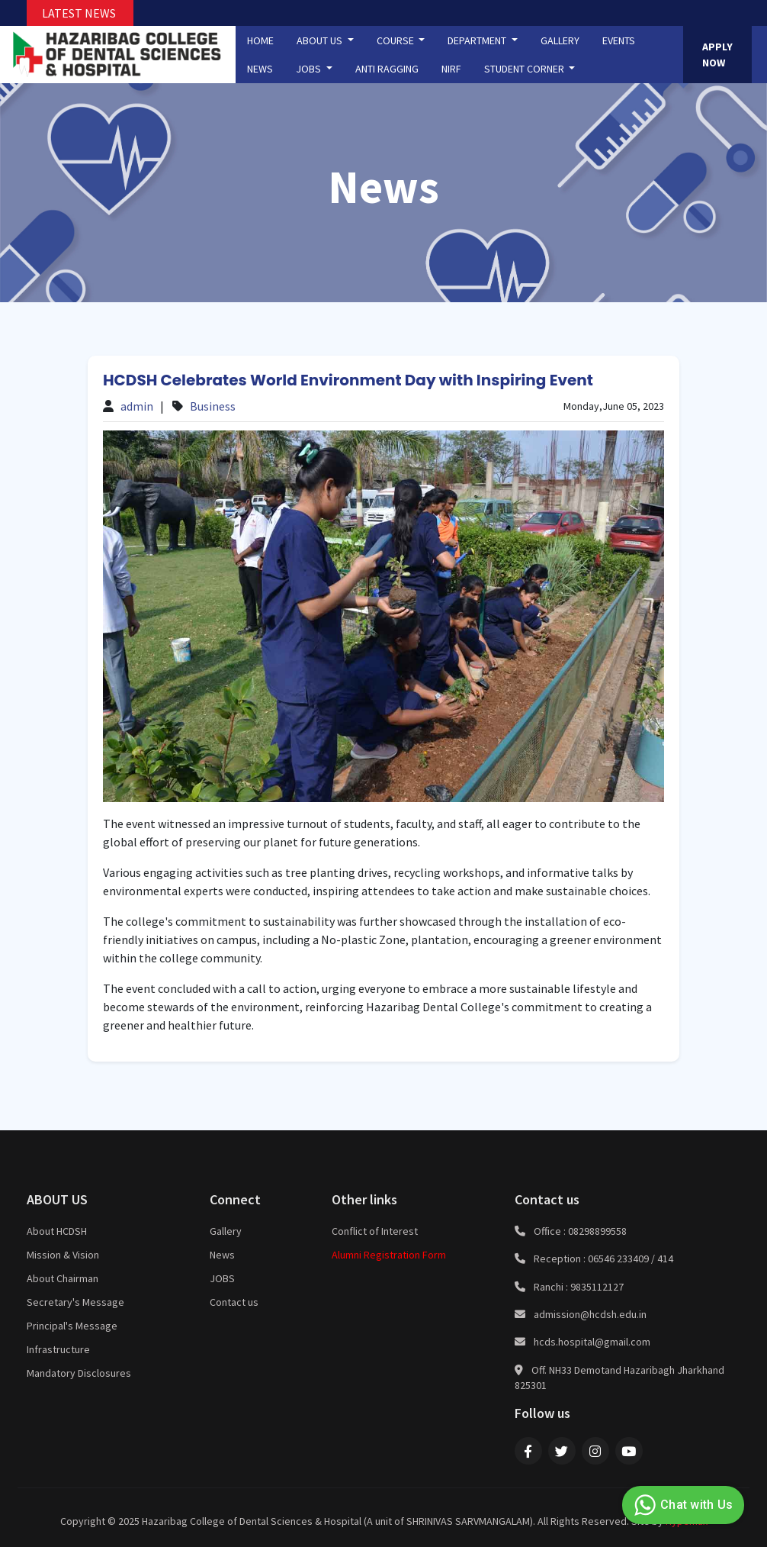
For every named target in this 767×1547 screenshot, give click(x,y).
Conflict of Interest (375, 1231)
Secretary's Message (75, 1302)
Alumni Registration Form (389, 1255)
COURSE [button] (396, 40)
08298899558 (597, 1231)
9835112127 (597, 1287)
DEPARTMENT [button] (478, 40)
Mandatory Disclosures (79, 1373)
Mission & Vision (63, 1255)
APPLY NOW (717, 54)
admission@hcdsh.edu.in (590, 1314)
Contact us (234, 1302)
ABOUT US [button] (321, 40)
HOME (260, 40)
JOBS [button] (309, 69)
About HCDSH (57, 1231)
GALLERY (560, 40)
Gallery (226, 1231)
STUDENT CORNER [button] (525, 69)
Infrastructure (58, 1349)
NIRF (451, 69)
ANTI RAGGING (387, 69)
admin (136, 406)
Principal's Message (72, 1326)
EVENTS (618, 40)
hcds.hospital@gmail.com (592, 1342)
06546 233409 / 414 (630, 1258)
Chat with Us (681, 1505)
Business (213, 406)
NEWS (260, 69)
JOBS (222, 1278)
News (222, 1255)
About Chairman (62, 1278)
